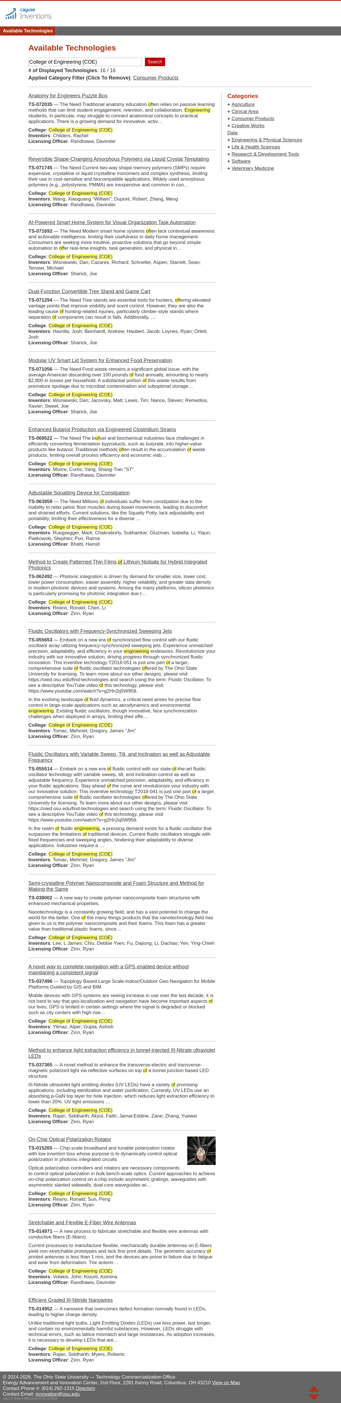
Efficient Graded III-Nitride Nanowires (70, 1300)
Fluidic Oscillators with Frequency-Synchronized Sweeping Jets (100, 631)
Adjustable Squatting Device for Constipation (79, 493)
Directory (85, 1388)
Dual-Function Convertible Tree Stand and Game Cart (89, 291)
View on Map (226, 1382)
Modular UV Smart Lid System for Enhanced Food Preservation (100, 360)
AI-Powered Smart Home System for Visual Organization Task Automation (112, 222)
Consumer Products (155, 78)
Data (232, 132)
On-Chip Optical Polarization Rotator (69, 1139)
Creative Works (248, 125)
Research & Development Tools (265, 154)
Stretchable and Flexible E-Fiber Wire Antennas (82, 1222)
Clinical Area (245, 111)
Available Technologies (28, 30)
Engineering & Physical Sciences (267, 140)
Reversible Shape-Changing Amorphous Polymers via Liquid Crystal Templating (118, 159)
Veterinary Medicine (253, 168)
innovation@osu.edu (58, 1394)
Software (241, 161)
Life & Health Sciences (256, 147)
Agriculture (243, 104)
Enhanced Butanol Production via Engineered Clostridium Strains (102, 429)
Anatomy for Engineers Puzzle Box (67, 96)
